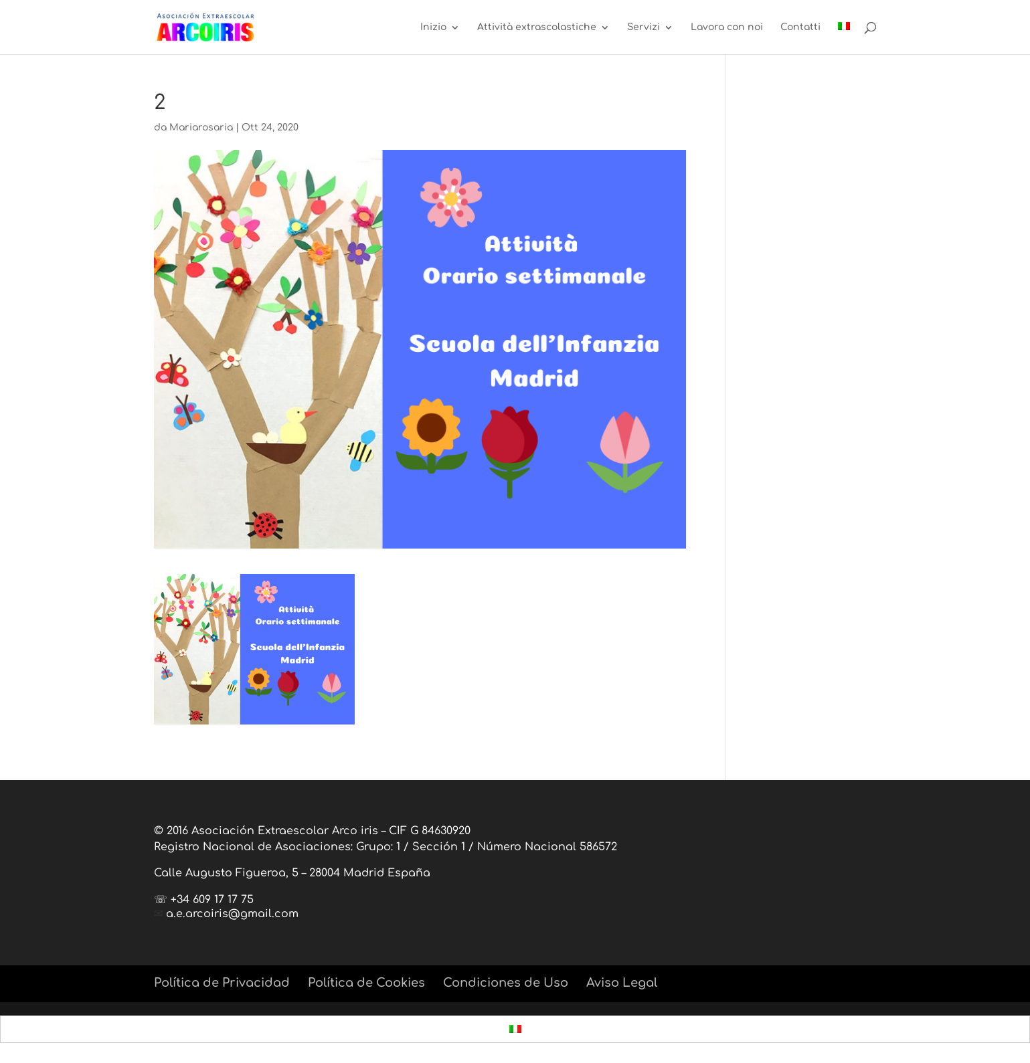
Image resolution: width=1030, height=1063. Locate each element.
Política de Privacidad (222, 982)
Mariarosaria (201, 127)
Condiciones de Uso (505, 982)
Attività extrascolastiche (536, 27)
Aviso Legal (621, 982)
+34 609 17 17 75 (212, 900)
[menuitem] (844, 38)
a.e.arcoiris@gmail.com (232, 914)
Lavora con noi (727, 27)
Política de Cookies (366, 982)
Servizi (643, 27)
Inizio (433, 27)
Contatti (800, 27)
